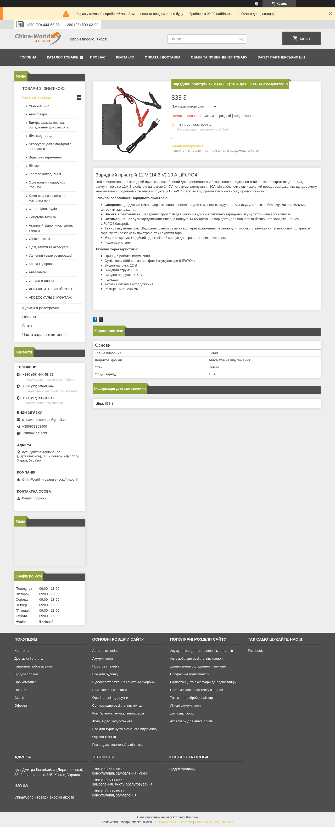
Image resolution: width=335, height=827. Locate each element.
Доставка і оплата (28, 658)
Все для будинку (105, 674)
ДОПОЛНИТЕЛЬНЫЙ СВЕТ (51, 289)
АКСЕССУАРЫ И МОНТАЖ (50, 297)
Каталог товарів (63, 57)
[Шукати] (241, 39)
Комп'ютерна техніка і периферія (118, 713)
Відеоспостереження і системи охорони (123, 682)
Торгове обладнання (45, 174)
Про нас (97, 57)
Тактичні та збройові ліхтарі (192, 698)
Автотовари (38, 114)
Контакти (125, 57)
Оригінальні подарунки (110, 698)
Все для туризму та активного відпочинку (124, 729)
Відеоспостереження (45, 157)
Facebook (255, 651)
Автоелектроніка (105, 651)
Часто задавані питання (44, 334)
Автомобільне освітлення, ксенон (196, 658)
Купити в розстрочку (40, 308)
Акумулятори (39, 106)
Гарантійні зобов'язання (33, 666)
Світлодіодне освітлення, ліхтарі (117, 705)
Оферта (20, 705)
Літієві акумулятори (185, 705)
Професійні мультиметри (189, 674)
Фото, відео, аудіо (43, 209)
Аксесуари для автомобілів (191, 721)
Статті (28, 325)
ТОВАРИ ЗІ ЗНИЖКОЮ (43, 88)
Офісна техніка (41, 239)
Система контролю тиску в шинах (196, 690)
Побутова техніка (42, 217)
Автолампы (38, 272)
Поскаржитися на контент (173, 822)
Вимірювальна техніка (109, 690)
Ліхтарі (34, 166)
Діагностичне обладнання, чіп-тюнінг (199, 666)
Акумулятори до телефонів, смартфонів (201, 651)
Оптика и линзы (41, 281)
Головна (28, 57)
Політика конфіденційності (214, 822)
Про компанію (25, 682)
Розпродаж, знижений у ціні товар (118, 745)
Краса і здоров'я (41, 264)
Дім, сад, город (40, 136)
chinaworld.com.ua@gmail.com (45, 420)
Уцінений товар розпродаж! (50, 255)
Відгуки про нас (26, 674)
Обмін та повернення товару (219, 57)
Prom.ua (192, 817)
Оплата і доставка (162, 57)
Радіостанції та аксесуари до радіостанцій (203, 682)
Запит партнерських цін (281, 57)
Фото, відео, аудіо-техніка (112, 721)
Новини (29, 317)
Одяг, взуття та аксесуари (49, 247)
